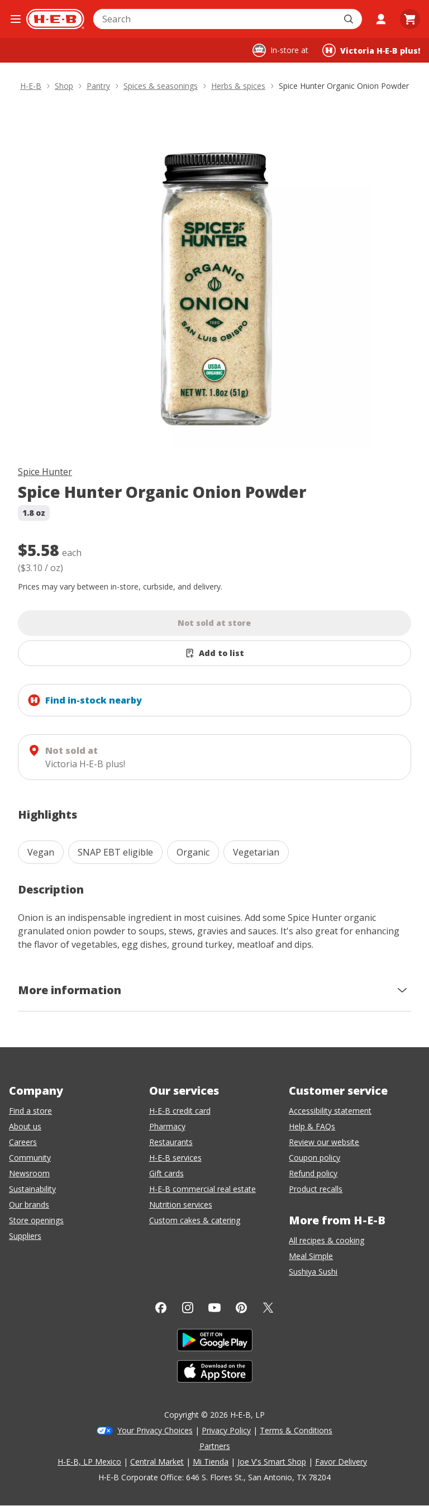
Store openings (36, 1220)
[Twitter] (268, 1307)
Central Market (157, 1461)
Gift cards (166, 1173)
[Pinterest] (241, 1307)
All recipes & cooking (326, 1240)
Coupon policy (314, 1157)
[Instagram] (187, 1307)
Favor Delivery (341, 1461)
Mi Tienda (210, 1461)
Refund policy (313, 1173)
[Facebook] (161, 1307)
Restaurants (171, 1142)
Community (30, 1157)
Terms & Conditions (296, 1430)
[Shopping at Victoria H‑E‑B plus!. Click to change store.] (371, 50)
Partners (214, 1446)
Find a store (30, 1110)
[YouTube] (214, 1307)
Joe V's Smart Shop (271, 1461)
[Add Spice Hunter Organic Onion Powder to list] (214, 653)
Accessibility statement (330, 1110)
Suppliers (25, 1236)
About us (25, 1126)
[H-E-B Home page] (55, 19)
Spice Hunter (45, 471)
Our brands (29, 1204)
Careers (23, 1142)
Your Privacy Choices (155, 1430)
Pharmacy (167, 1126)
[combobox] (215, 19)
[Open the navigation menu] (15, 19)
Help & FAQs (312, 1126)
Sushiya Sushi (313, 1271)
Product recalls (315, 1189)
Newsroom (29, 1173)
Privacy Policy (226, 1430)
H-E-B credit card (180, 1110)
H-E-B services (175, 1157)
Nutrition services (180, 1204)
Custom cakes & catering (194, 1220)
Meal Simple (311, 1256)
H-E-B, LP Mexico (89, 1461)
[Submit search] (349, 19)
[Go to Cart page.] (410, 19)
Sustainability (32, 1189)
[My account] (381, 19)
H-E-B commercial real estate (202, 1189)
